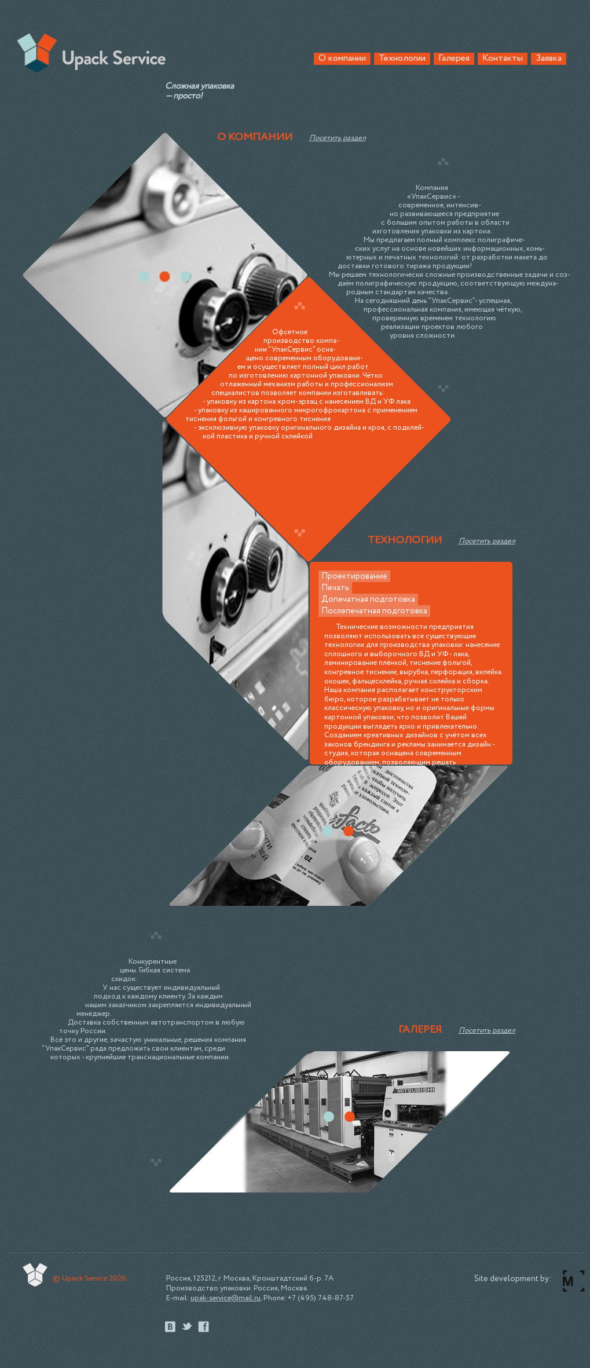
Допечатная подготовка (368, 599)
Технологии (402, 58)
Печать (335, 588)
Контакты (502, 58)
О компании (342, 58)
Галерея (454, 58)
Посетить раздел (337, 138)
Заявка (549, 58)
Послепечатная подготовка (374, 611)
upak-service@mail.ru (225, 1298)
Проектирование (354, 576)
